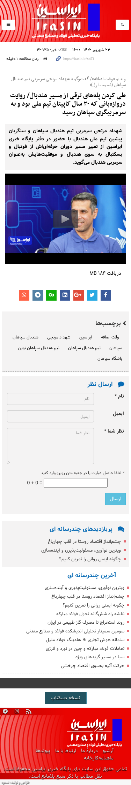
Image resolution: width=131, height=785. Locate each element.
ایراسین (65, 20)
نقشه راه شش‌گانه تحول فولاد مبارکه (90, 614)
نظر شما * (114, 431)
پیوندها (43, 751)
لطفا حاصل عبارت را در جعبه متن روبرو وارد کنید (82, 473)
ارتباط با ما (65, 751)
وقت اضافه (110, 337)
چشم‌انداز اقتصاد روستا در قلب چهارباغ (84, 541)
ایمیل (118, 414)
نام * (119, 396)
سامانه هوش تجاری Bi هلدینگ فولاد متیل (85, 640)
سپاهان (115, 348)
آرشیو (108, 751)
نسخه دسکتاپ (65, 698)
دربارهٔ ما (89, 751)
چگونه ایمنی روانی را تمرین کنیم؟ (90, 559)
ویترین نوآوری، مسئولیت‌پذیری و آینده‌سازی (81, 550)
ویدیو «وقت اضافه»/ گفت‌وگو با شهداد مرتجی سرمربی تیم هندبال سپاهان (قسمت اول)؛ (68, 82)
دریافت (105, 273)
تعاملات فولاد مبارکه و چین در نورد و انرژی (85, 648)
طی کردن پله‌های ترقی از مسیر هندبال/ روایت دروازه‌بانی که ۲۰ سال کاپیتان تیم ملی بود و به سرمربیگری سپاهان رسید (68, 104)
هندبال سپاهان (25, 337)
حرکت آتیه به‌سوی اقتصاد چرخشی (92, 666)
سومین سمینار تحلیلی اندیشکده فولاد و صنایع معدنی (75, 631)
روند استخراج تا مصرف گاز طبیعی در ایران (86, 622)
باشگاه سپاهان (109, 358)
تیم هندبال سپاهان (84, 348)
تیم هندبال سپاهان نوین (38, 348)
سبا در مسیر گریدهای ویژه (99, 657)
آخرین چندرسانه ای (91, 575)
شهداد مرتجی (59, 337)
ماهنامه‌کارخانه (99, 758)
